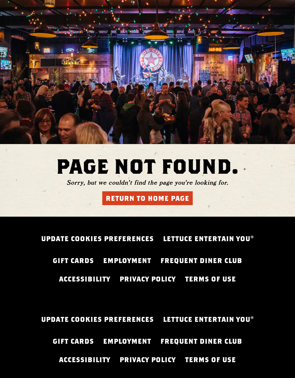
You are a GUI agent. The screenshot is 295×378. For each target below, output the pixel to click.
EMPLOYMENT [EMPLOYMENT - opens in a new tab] (127, 260)
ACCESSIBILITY (84, 279)
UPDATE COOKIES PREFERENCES (97, 239)
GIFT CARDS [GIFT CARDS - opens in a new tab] (73, 260)
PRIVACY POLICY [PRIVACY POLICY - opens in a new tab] (148, 279)
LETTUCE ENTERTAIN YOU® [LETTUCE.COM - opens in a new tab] (208, 239)
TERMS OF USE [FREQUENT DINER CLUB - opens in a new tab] (210, 279)
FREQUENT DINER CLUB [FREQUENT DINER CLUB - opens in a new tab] (201, 260)
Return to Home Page (147, 198)
